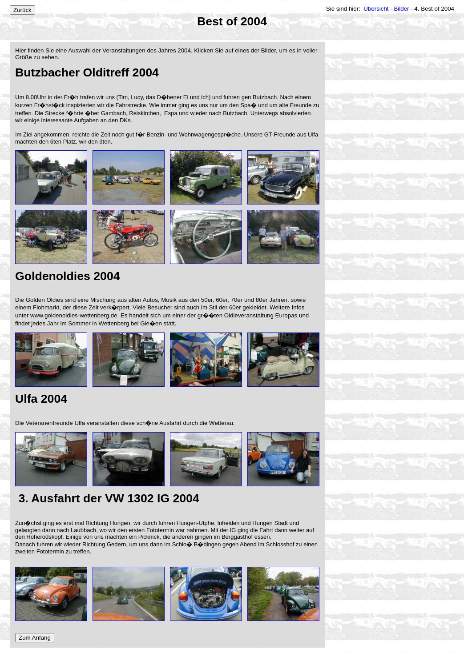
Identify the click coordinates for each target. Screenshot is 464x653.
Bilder (401, 8)
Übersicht (376, 8)
